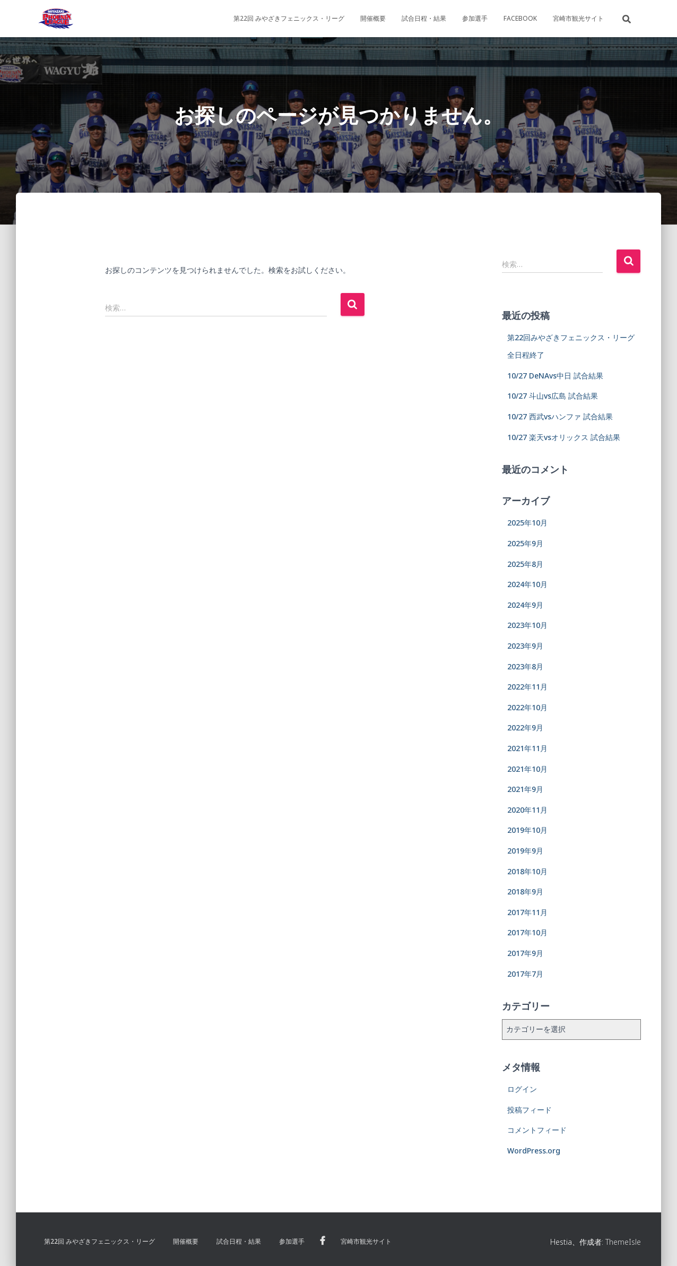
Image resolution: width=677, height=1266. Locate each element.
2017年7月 (525, 974)
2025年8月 (525, 564)
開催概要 (373, 18)
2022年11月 (527, 687)
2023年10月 (527, 625)
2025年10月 (527, 523)
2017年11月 (527, 912)
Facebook (520, 18)
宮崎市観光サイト (578, 18)
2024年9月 (525, 605)
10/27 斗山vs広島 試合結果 (552, 396)
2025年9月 (525, 543)
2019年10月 (527, 830)
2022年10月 (527, 707)
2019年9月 (525, 851)
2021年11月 (527, 748)
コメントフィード (537, 1130)
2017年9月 (525, 953)
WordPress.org (533, 1151)
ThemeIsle (623, 1242)
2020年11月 (527, 810)
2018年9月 (525, 891)
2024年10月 (527, 584)
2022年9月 (525, 727)
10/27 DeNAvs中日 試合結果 (555, 376)
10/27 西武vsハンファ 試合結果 (560, 416)
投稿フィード (529, 1110)
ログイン (522, 1089)
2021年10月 (527, 769)
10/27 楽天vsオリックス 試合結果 (563, 437)
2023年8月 (525, 666)
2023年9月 (525, 646)
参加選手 (475, 18)
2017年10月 (527, 932)
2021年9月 (525, 789)
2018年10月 (527, 871)
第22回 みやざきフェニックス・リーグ (288, 18)
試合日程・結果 (424, 18)
